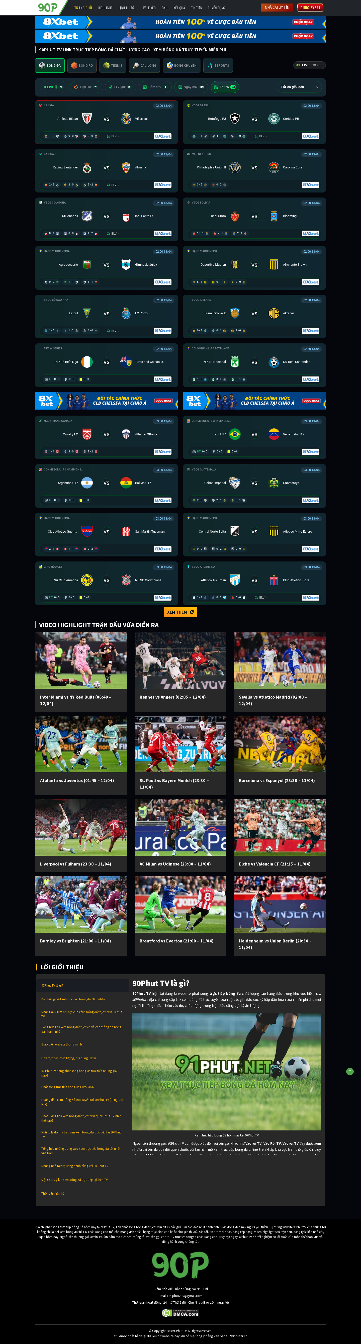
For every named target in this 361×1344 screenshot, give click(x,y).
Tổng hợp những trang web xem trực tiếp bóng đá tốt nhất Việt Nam (80, 1150)
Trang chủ (83, 7)
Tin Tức (196, 7)
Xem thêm (180, 612)
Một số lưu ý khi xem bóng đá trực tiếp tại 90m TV (74, 1180)
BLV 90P (121, 87)
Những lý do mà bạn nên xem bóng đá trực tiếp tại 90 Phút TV (81, 1134)
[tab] (50, 65)
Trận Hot (86, 87)
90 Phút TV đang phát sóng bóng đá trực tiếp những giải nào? (79, 1073)
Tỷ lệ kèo (149, 7)
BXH (164, 7)
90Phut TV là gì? (52, 985)
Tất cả (225, 87)
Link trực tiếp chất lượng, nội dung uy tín (68, 1058)
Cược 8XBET (310, 7)
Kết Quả (179, 7)
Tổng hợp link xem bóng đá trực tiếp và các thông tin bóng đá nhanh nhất (81, 1029)
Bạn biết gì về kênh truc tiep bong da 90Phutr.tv (73, 999)
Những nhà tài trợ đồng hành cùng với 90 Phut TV (74, 1166)
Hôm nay (155, 87)
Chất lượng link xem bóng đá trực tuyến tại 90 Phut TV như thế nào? (81, 1118)
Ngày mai (191, 87)
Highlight (105, 7)
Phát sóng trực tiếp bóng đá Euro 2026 (67, 1087)
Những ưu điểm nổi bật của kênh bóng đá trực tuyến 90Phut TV (81, 1014)
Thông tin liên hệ (52, 1193)
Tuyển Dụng (216, 7)
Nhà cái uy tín (277, 7)
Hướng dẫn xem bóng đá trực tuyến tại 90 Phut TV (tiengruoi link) (82, 1102)
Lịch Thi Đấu (127, 7)
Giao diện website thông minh (61, 1044)
